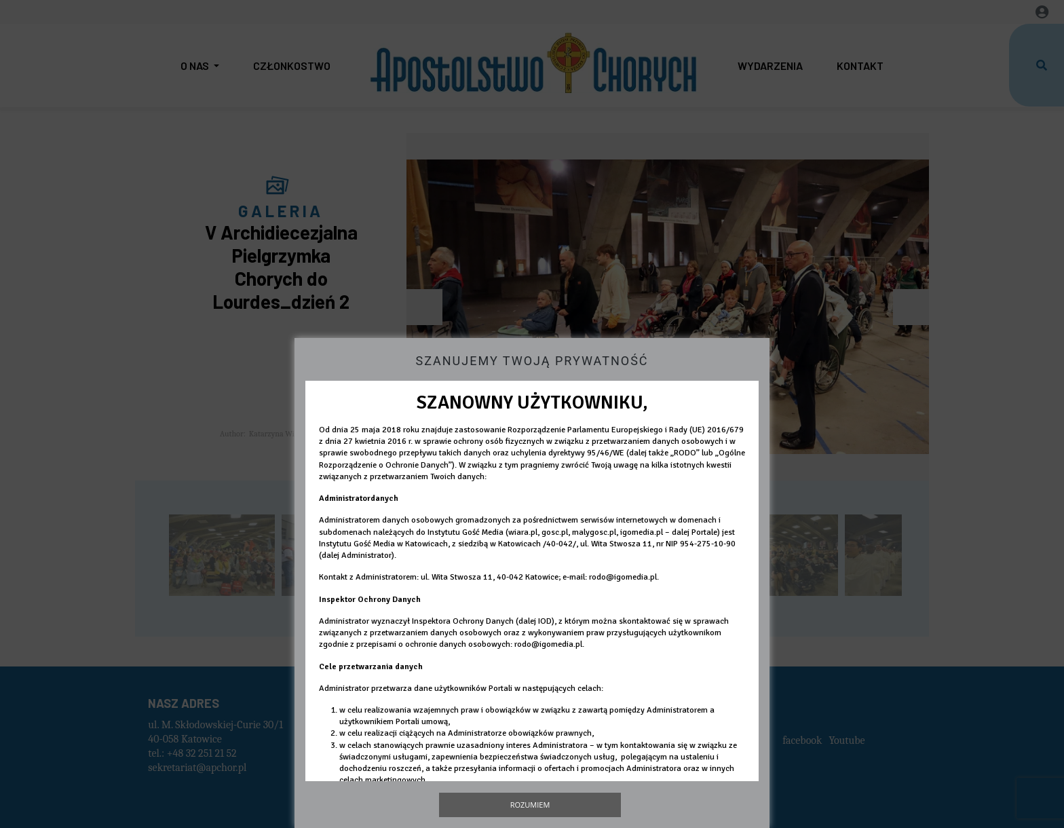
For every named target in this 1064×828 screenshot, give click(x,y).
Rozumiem (530, 804)
